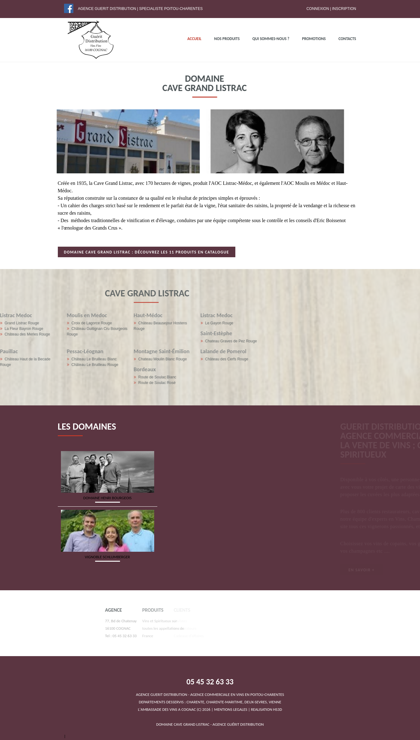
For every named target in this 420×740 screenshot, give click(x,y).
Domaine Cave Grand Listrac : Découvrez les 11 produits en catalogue (146, 252)
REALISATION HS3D (266, 709)
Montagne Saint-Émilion (67, 351)
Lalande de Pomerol (129, 351)
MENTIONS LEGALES (230, 709)
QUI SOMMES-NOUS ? (270, 39)
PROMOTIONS (314, 39)
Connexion (318, 9)
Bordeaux (50, 369)
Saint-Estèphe (122, 333)
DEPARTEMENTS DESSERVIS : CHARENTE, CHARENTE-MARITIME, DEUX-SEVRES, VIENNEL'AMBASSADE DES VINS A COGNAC (210, 702)
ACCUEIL (194, 39)
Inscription (344, 9)
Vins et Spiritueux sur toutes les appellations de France (144, 628)
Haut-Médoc (53, 315)
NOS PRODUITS (227, 39)
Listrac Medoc (122, 315)
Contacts (347, 39)
